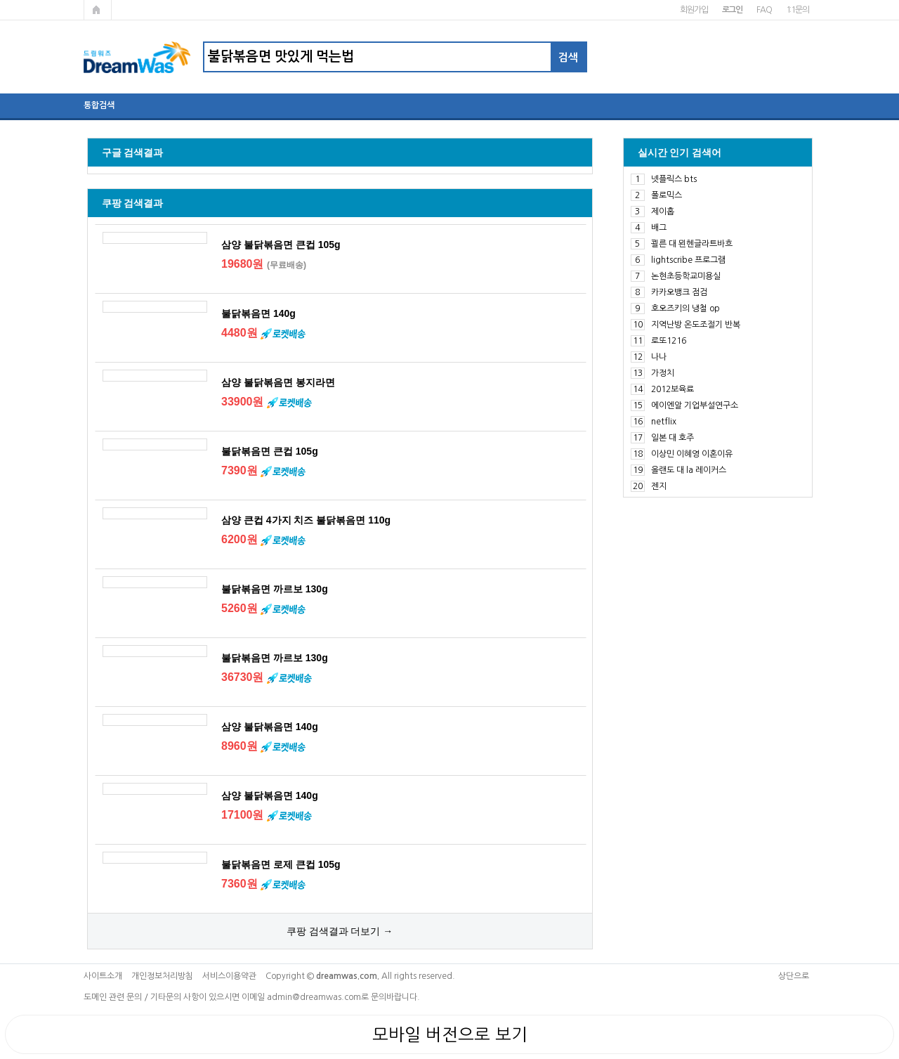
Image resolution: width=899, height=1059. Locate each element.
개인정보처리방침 (162, 976)
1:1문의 (797, 10)
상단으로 (793, 976)
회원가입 (693, 10)
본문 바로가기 (0, 0)
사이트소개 (103, 976)
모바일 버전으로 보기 (449, 1034)
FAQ (763, 10)
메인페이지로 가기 (97, 10)
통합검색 (99, 105)
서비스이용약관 (229, 976)
